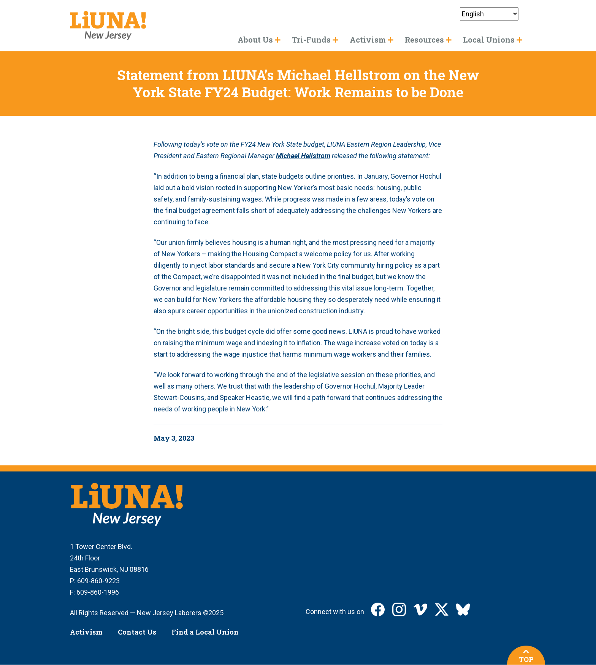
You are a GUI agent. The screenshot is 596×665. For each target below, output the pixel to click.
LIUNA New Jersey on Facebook (378, 609)
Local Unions (489, 39)
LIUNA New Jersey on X (442, 609)
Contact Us (137, 631)
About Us (255, 39)
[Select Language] (489, 14)
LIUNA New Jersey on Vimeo (420, 609)
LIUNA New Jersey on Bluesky (463, 609)
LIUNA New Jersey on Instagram (399, 609)
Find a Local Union (205, 631)
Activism (86, 631)
